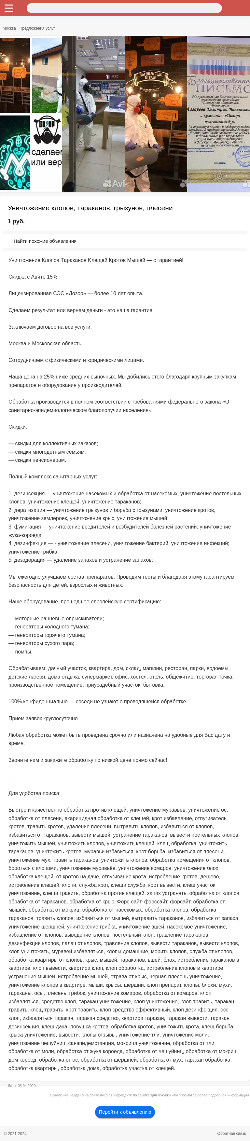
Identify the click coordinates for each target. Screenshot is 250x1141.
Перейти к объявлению (125, 1112)
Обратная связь (231, 1133)
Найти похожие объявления (45, 241)
